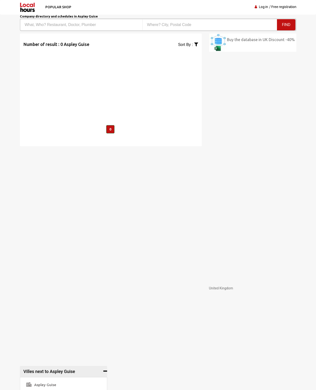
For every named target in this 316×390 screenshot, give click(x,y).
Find (286, 24)
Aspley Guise (41, 385)
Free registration (283, 7)
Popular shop (58, 7)
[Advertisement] (111, 82)
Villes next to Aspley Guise (49, 371)
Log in (263, 7)
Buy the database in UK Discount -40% (261, 39)
